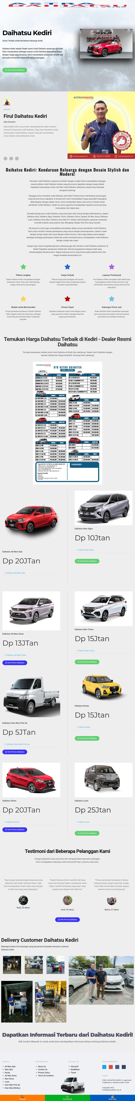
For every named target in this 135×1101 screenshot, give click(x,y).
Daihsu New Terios (86, 651)
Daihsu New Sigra (86, 551)
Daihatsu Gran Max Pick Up (17, 745)
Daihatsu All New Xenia (16, 656)
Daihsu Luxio (84, 823)
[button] (31, 574)
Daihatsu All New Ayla (15, 574)
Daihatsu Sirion (12, 823)
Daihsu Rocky (84, 728)
